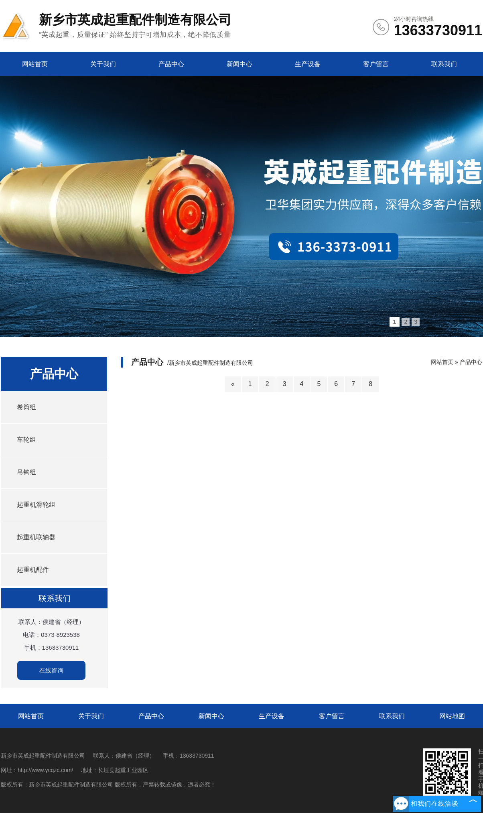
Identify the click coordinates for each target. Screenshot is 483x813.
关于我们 (103, 64)
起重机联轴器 (36, 537)
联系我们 (444, 64)
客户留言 (376, 64)
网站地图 (452, 716)
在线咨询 (51, 670)
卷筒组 (26, 407)
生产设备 (308, 64)
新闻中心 (239, 64)
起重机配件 (33, 569)
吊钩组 (26, 472)
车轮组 (26, 439)
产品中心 (171, 64)
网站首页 (35, 64)
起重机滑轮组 (36, 504)
